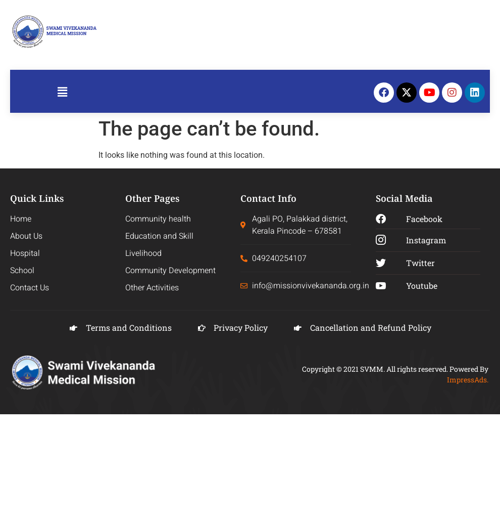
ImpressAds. (467, 379)
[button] (62, 92)
